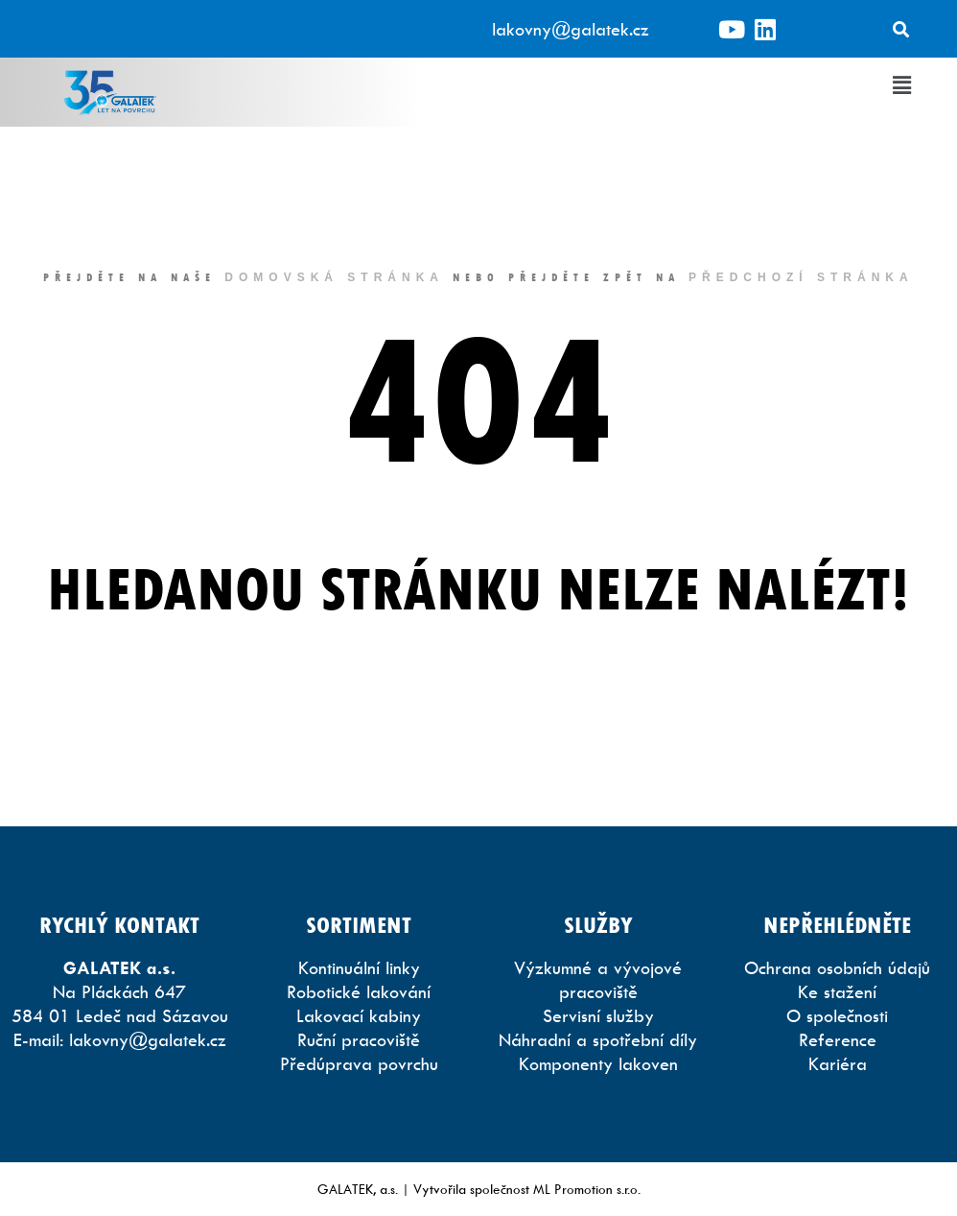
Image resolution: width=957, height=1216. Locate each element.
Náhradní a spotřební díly (598, 1040)
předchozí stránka (801, 277)
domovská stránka (334, 277)
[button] (902, 85)
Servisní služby (598, 1016)
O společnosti (837, 1016)
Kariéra (837, 1064)
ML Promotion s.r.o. (587, 1188)
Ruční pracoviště (358, 1040)
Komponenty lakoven (598, 1064)
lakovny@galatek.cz (570, 29)
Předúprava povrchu (359, 1064)
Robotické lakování (359, 992)
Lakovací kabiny (358, 1016)
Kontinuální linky (359, 968)
